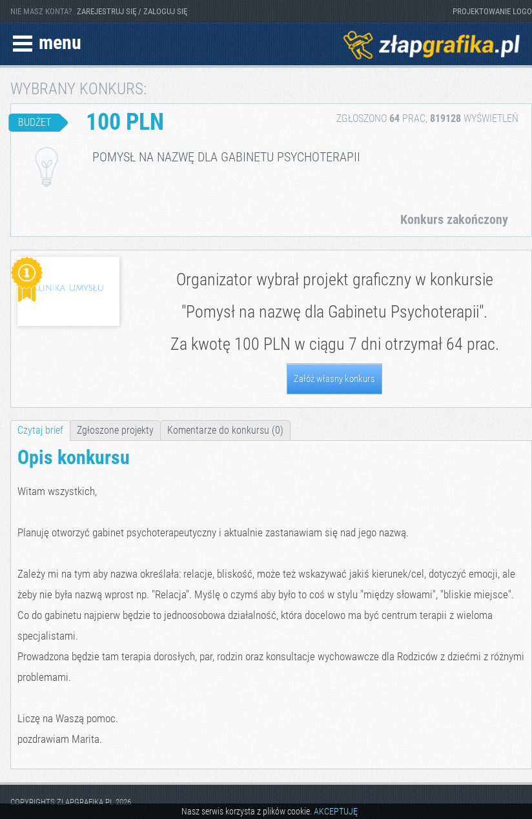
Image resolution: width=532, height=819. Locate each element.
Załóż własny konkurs (334, 379)
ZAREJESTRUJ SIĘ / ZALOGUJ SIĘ (132, 11)
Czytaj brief (40, 430)
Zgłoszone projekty (115, 430)
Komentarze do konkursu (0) (225, 430)
